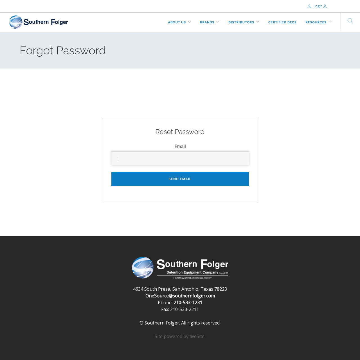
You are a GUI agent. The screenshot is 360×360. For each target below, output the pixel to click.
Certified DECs (282, 22)
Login (315, 6)
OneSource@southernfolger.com (180, 296)
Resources (316, 22)
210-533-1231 (188, 302)
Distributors (241, 22)
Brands (207, 22)
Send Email (179, 179)
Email (180, 146)
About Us (177, 22)
